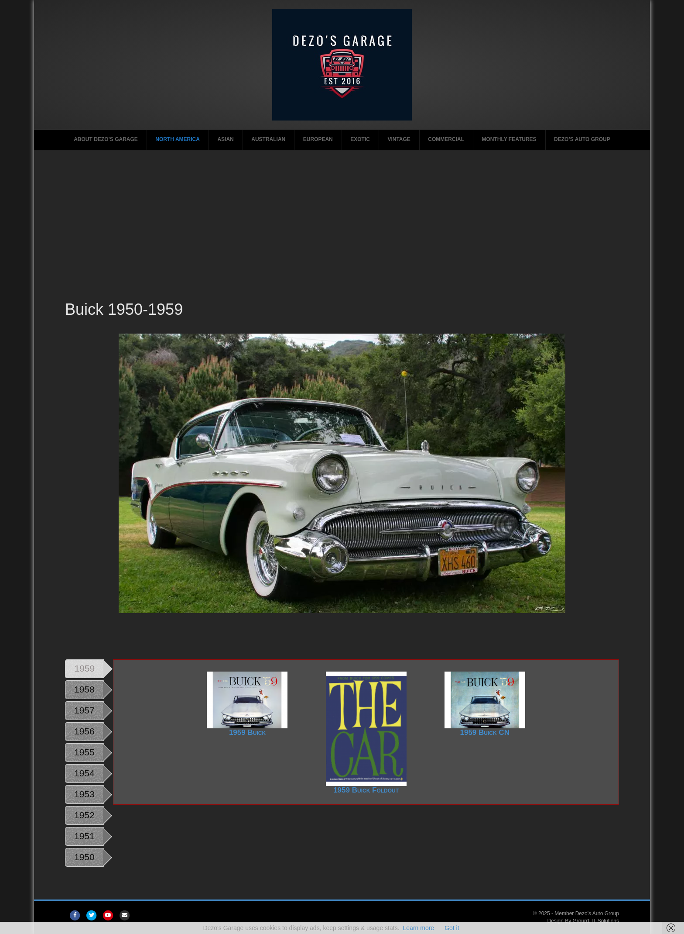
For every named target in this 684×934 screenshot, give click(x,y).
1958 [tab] (84, 689)
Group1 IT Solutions (596, 921)
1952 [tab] (84, 815)
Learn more (418, 927)
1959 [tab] (84, 668)
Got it (452, 927)
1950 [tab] (84, 857)
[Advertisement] (342, 233)
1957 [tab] (84, 710)
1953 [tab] (84, 794)
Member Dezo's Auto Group (586, 913)
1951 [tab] (84, 836)
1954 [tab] (84, 773)
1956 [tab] (84, 731)
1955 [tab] (84, 752)
